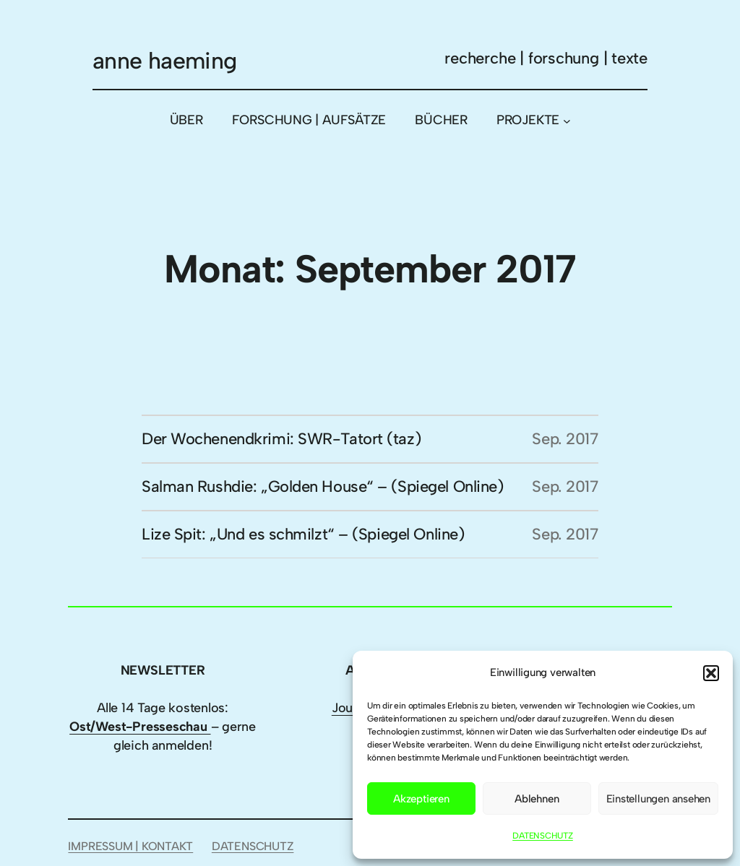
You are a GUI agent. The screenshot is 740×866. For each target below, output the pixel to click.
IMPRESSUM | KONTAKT (130, 846)
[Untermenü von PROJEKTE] (567, 120)
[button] (711, 673)
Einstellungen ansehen (658, 798)
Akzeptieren (421, 798)
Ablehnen (537, 798)
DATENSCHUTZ (542, 836)
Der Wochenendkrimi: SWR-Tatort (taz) (281, 439)
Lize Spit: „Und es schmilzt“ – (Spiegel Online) (303, 534)
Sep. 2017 (565, 439)
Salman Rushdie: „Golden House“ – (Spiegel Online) (322, 486)
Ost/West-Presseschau (139, 727)
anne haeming (164, 60)
